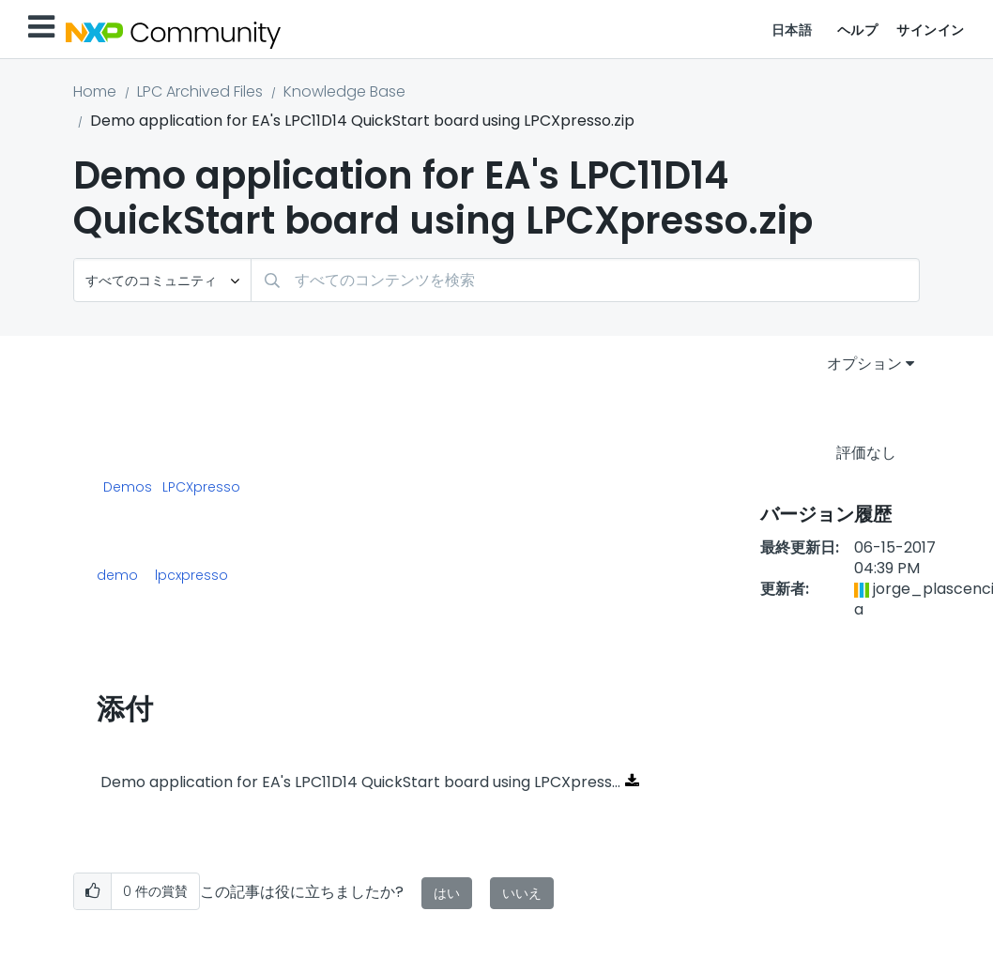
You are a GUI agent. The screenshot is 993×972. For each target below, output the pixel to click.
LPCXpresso (201, 487)
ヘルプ (857, 30)
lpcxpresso (191, 575)
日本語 (792, 30)
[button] (92, 891)
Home (94, 91)
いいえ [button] (522, 893)
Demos (127, 487)
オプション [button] (864, 363)
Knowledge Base (344, 91)
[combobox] (585, 280)
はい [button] (447, 893)
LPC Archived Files (200, 91)
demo (117, 575)
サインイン (930, 30)
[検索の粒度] (162, 280)
